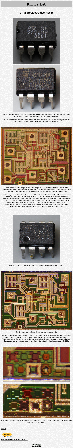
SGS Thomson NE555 (50, 188)
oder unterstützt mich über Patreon (14, 440)
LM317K (50, 199)
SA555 (38, 114)
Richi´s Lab (36, 4)
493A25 (44, 206)
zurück (3, 429)
